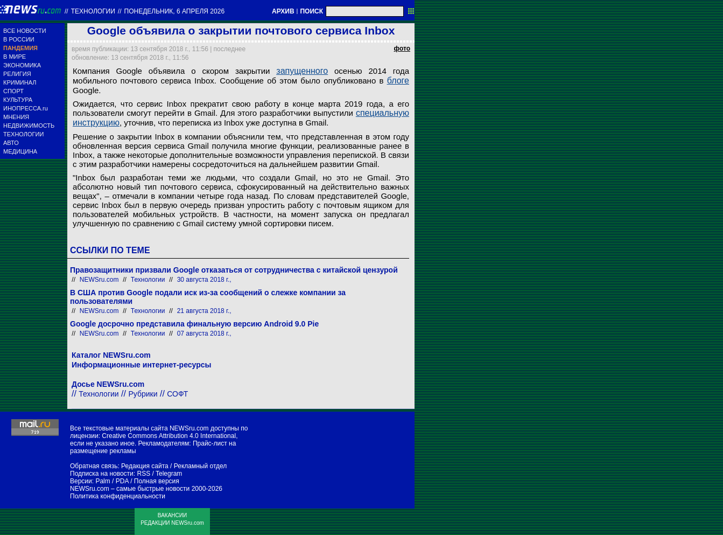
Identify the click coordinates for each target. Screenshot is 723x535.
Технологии (93, 11)
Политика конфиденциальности (117, 496)
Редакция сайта (145, 466)
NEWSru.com (99, 279)
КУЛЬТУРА (17, 99)
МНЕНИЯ (16, 117)
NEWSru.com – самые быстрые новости (129, 488)
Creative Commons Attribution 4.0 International (169, 436)
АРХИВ (283, 11)
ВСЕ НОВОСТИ (24, 30)
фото (402, 48)
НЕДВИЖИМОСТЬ (28, 125)
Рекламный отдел (200, 466)
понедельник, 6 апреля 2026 (174, 11)
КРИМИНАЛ (19, 82)
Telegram (169, 473)
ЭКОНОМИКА (22, 65)
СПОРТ (13, 91)
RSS (143, 473)
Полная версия (156, 481)
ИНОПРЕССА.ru (25, 108)
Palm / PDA (111, 481)
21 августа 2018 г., (204, 311)
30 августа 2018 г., (204, 279)
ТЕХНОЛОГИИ (23, 134)
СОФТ (177, 394)
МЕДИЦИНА (20, 151)
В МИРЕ (14, 56)
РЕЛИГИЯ (17, 74)
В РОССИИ (18, 39)
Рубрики (142, 394)
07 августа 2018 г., (204, 333)
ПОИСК (311, 11)
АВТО (11, 143)
